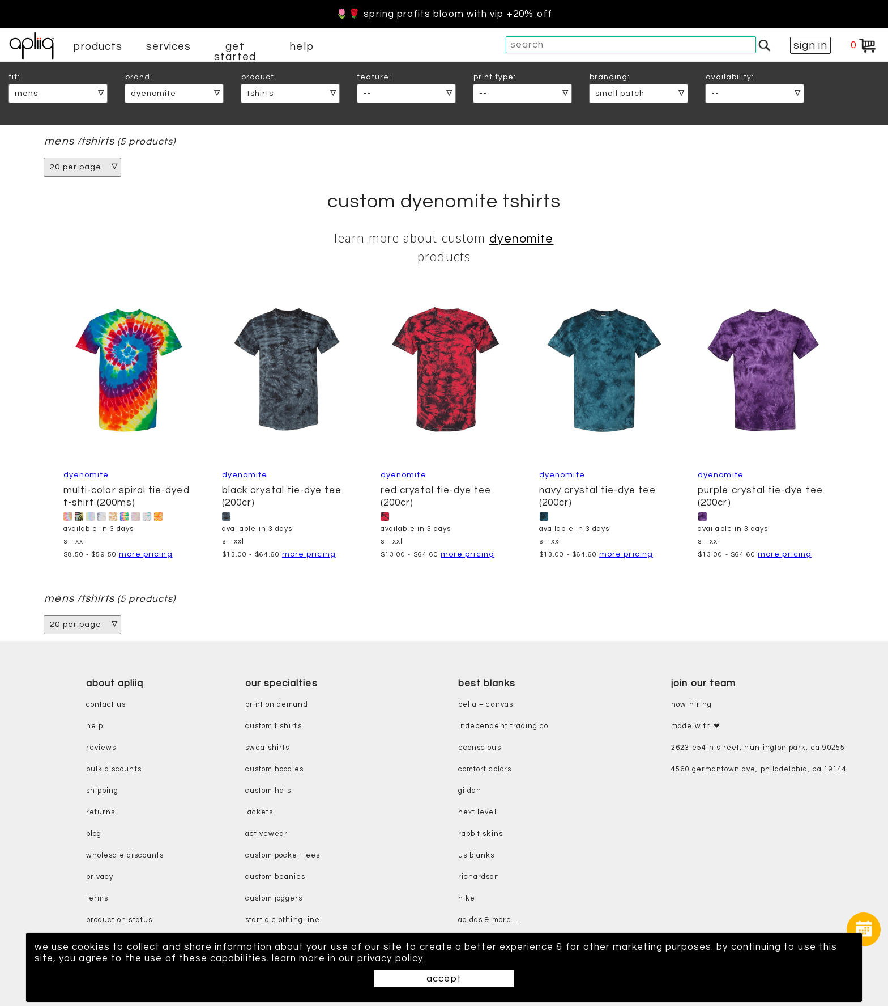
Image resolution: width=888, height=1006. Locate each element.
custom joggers (274, 898)
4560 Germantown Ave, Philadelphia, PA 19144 (759, 769)
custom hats (268, 791)
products (98, 46)
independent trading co (503, 726)
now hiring (691, 704)
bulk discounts (114, 769)
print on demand (276, 704)
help (301, 46)
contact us (106, 704)
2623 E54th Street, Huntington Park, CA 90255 (758, 748)
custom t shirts (273, 726)
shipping (102, 791)
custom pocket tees (282, 855)
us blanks (476, 855)
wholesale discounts (125, 855)
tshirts (97, 141)
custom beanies (275, 877)
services (168, 46)
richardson (479, 877)
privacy (99, 877)
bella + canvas (485, 704)
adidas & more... (488, 920)
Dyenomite (521, 239)
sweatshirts (267, 748)
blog (93, 834)
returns (100, 812)
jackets (259, 812)
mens (59, 141)
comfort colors (484, 769)
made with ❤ (695, 726)
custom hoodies (274, 769)
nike (466, 898)
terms (97, 898)
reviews (101, 748)
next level (477, 812)
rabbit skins (480, 834)
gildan (469, 791)
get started (234, 51)
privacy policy (390, 958)
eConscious (479, 748)
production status (119, 920)
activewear (266, 834)
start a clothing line (282, 920)
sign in (810, 45)
